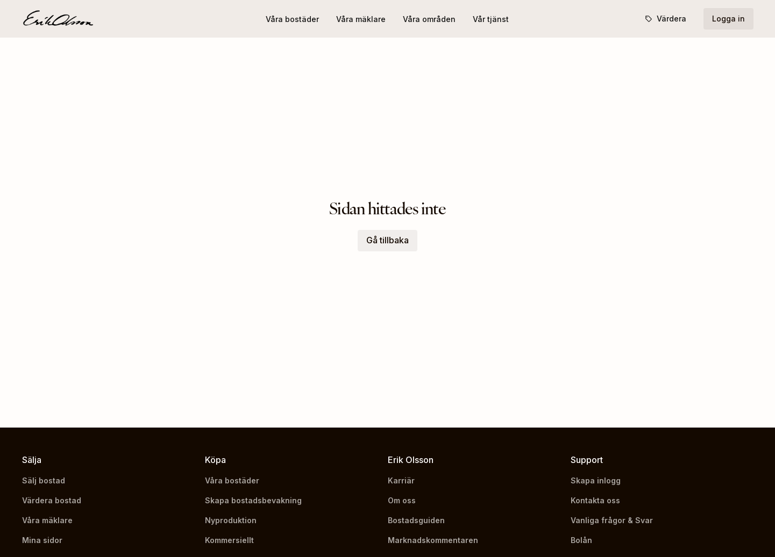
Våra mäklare (361, 19)
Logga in (728, 18)
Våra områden (429, 19)
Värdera (665, 18)
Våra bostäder (292, 19)
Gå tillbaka (387, 240)
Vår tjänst (491, 19)
